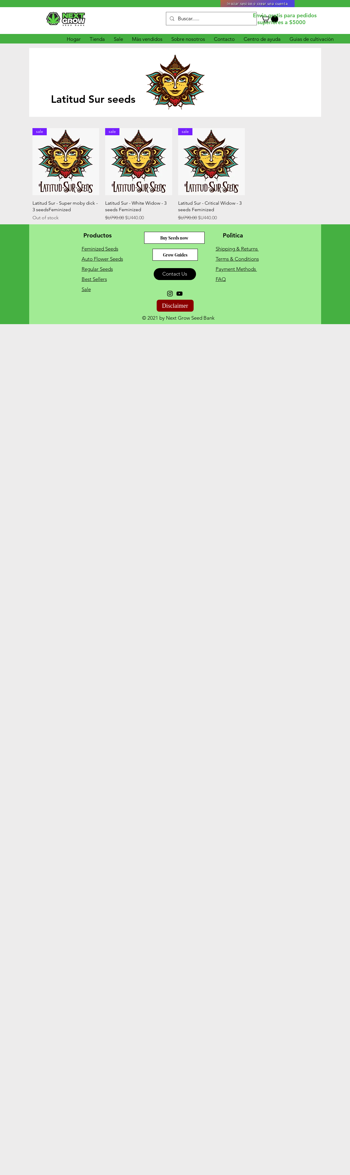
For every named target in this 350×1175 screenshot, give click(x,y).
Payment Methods (236, 269)
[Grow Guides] (175, 255)
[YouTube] (179, 293)
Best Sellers (94, 279)
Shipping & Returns (237, 249)
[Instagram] (170, 293)
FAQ (221, 279)
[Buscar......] (211, 18)
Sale (86, 289)
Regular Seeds (97, 269)
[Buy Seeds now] (174, 238)
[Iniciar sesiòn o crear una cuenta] (257, 3)
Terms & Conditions (237, 259)
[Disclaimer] (175, 306)
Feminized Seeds (100, 249)
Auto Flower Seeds (102, 259)
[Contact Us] (175, 274)
